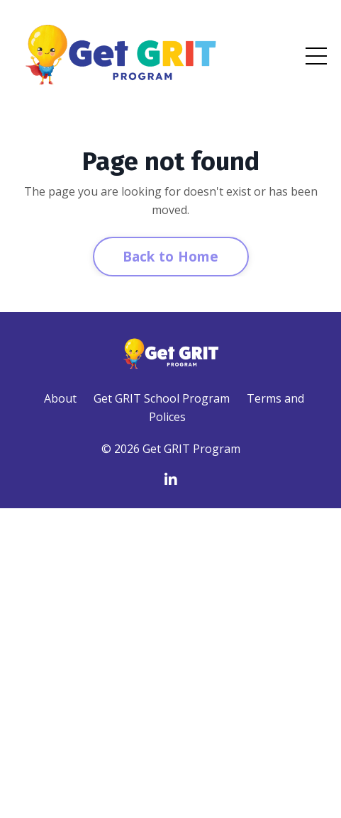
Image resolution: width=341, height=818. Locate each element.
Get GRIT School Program (162, 398)
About (60, 398)
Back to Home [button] (171, 256)
